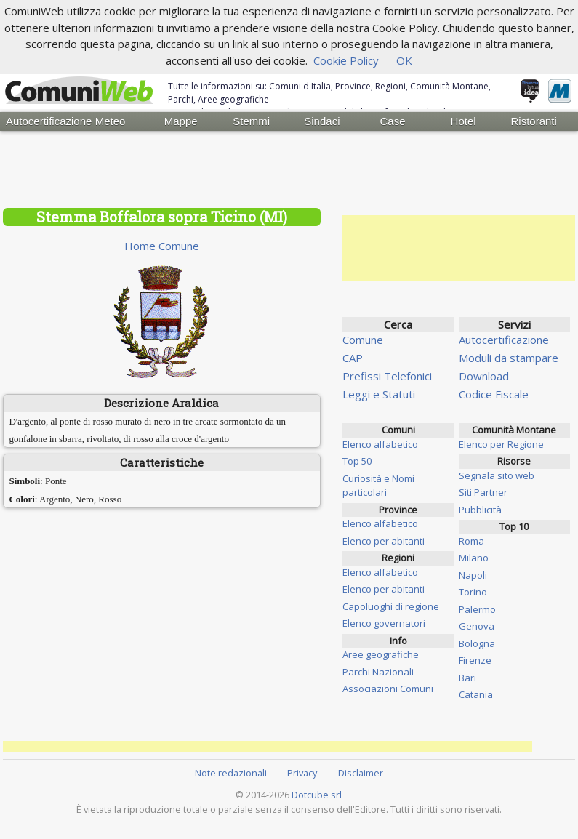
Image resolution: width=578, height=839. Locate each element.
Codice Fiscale (494, 394)
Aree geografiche (380, 654)
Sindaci (322, 121)
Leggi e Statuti (378, 394)
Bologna (477, 643)
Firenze (475, 660)
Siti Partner (483, 492)
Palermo (477, 609)
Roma (471, 540)
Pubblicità (480, 509)
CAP (352, 357)
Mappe (181, 121)
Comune (362, 339)
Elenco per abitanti (383, 540)
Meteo (110, 121)
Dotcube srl (317, 794)
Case (392, 121)
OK (404, 60)
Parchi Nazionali (378, 671)
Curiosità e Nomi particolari (378, 485)
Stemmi (251, 121)
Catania (476, 694)
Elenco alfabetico (380, 444)
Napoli (473, 575)
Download (484, 376)
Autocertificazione (40, 121)
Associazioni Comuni (387, 688)
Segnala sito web (496, 475)
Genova (476, 626)
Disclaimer (360, 772)
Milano (474, 557)
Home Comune (161, 245)
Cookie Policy (346, 60)
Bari (467, 677)
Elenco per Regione (501, 444)
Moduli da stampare (508, 357)
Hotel (463, 121)
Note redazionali (231, 772)
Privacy (302, 772)
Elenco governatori (383, 623)
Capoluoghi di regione (390, 606)
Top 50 (357, 460)
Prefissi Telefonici (387, 376)
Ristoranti (533, 121)
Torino (473, 591)
